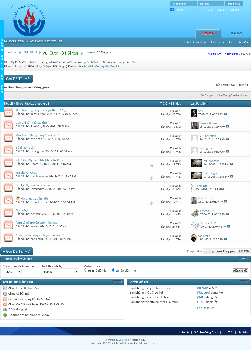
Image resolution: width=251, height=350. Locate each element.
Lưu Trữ (228, 332)
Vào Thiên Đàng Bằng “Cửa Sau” (37, 135)
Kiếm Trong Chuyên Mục (231, 95)
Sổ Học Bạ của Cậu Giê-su (33, 185)
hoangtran (37, 151)
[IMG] (201, 297)
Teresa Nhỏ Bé (40, 114)
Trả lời (164, 103)
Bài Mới (237, 33)
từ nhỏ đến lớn (96, 270)
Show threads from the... (20, 266)
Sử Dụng (206, 95)
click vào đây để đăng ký (103, 66)
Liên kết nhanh (193, 42)
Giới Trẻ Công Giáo (206, 332)
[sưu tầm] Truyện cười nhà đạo (37, 222)
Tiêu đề (8, 103)
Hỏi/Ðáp (244, 42)
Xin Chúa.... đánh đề (34, 198)
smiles (35, 226)
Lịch (231, 42)
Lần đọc (176, 103)
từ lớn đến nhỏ (124, 270)
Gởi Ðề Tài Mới (16, 78)
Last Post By (199, 103)
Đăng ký (235, 9)
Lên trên (244, 251)
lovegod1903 (39, 189)
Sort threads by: (52, 266)
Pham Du (36, 164)
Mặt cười (203, 292)
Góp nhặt (22, 210)
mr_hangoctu (39, 176)
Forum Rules (205, 308)
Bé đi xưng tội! (26, 147)
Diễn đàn (208, 33)
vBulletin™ (125, 339)
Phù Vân (36, 126)
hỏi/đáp (96, 62)
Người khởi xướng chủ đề (32, 103)
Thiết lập (216, 42)
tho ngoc (36, 139)
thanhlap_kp (39, 202)
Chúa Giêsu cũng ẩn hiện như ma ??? (41, 235)
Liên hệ (184, 332)
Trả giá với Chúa (26, 172)
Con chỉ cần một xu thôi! (32, 122)
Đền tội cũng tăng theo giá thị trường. (41, 110)
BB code (202, 288)
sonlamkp (37, 239)
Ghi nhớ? (178, 9)
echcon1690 (38, 214)
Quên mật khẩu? (217, 9)
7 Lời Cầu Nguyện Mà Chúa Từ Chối (39, 160)
